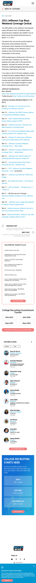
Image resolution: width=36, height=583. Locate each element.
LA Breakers (13, 441)
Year (15, 346)
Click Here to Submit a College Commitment (18, 330)
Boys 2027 (9, 323)
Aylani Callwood (15, 381)
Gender (7, 346)
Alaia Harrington (15, 410)
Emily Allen (13, 429)
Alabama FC (13, 423)
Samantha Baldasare (16, 361)
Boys (3, 16)
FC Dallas (12, 413)
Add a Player (18, 511)
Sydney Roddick (15, 438)
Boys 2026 (27, 323)
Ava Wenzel (13, 420)
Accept (7, 580)
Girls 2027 (9, 317)
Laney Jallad (13, 400)
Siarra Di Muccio (15, 351)
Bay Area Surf (14, 374)
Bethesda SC (13, 384)
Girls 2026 (27, 317)
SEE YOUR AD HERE (18, 301)
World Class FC (14, 354)
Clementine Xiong (15, 371)
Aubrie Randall (14, 390)
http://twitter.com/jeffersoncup (23, 96)
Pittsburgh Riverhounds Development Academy (17, 364)
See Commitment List (18, 449)
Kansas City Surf (15, 432)
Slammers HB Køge (15, 393)
